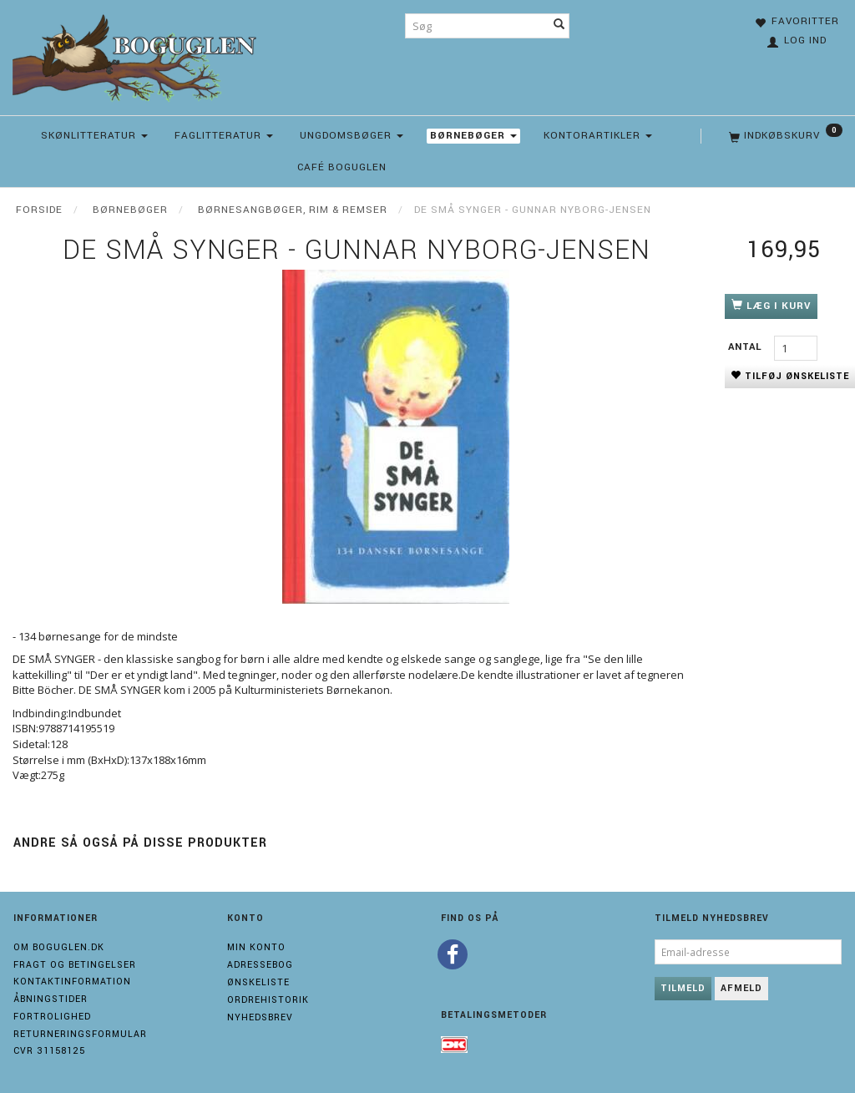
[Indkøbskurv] (784, 136)
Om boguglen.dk (58, 947)
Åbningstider (50, 999)
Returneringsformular (80, 1034)
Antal (747, 347)
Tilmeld (683, 988)
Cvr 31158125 (49, 1051)
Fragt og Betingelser (74, 965)
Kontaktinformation (72, 981)
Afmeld (741, 988)
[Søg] (559, 26)
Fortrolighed (52, 1016)
